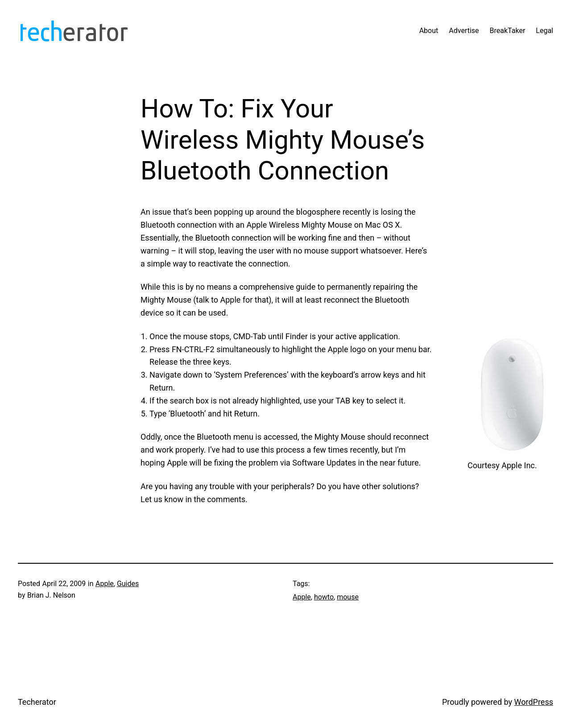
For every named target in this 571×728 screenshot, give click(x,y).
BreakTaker (507, 30)
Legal (544, 30)
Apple (104, 583)
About (429, 30)
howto (324, 597)
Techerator (37, 702)
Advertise (464, 30)
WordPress (533, 702)
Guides (128, 583)
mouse (348, 597)
